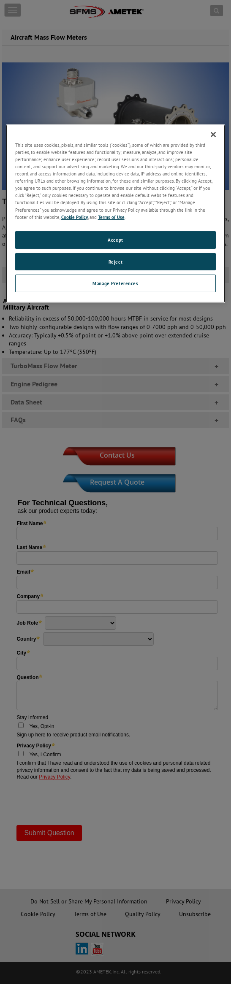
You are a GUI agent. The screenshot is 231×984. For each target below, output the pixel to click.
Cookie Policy (74, 217)
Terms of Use (111, 217)
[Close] (213, 134)
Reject (115, 261)
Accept (115, 240)
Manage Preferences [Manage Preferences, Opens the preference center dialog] (115, 283)
